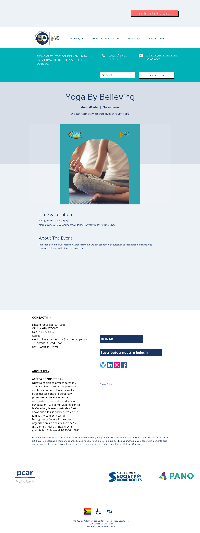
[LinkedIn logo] (110, 365)
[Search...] (117, 75)
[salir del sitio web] (154, 13)
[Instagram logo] (117, 365)
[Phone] (104, 56)
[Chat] (141, 56)
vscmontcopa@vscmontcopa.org (67, 339)
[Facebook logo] (124, 365)
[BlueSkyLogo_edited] (103, 365)
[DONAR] (121, 339)
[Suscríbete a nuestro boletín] (131, 352)
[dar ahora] (156, 75)
